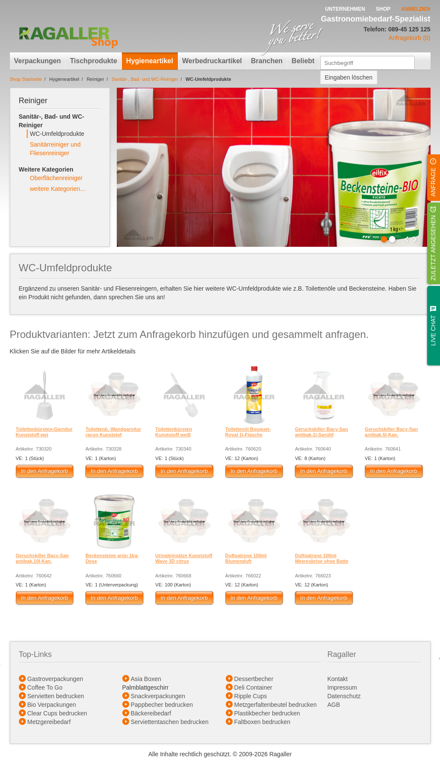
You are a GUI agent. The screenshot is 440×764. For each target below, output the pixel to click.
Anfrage (433, 182)
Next (415, 239)
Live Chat (433, 330)
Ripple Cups (250, 696)
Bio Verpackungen (51, 704)
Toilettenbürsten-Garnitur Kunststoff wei (44, 431)
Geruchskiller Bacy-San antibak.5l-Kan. (391, 431)
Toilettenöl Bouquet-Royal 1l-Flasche (248, 431)
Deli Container (253, 687)
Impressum (342, 687)
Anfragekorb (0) (409, 37)
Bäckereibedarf (151, 713)
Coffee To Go (45, 687)
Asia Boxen (146, 678)
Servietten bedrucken (55, 696)
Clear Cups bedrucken (57, 713)
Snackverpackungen (158, 696)
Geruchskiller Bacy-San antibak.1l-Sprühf (321, 431)
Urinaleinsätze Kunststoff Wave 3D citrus (183, 558)
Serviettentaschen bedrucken (170, 721)
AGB (335, 704)
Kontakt (338, 678)
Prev (407, 239)
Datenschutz (344, 696)
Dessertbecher (253, 678)
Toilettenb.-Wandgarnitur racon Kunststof (113, 431)
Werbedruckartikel (212, 60)
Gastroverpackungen (55, 678)
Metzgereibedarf (49, 721)
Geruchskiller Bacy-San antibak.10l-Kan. (42, 558)
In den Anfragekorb (44, 471)
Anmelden (416, 9)
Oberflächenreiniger (56, 178)
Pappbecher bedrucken (162, 704)
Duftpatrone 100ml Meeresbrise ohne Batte (321, 558)
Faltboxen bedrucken (262, 721)
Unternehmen (345, 9)
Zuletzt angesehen (433, 248)
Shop (383, 9)
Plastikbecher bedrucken (267, 713)
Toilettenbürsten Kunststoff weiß (173, 431)
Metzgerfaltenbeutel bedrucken (275, 704)
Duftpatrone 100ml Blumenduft (246, 558)
